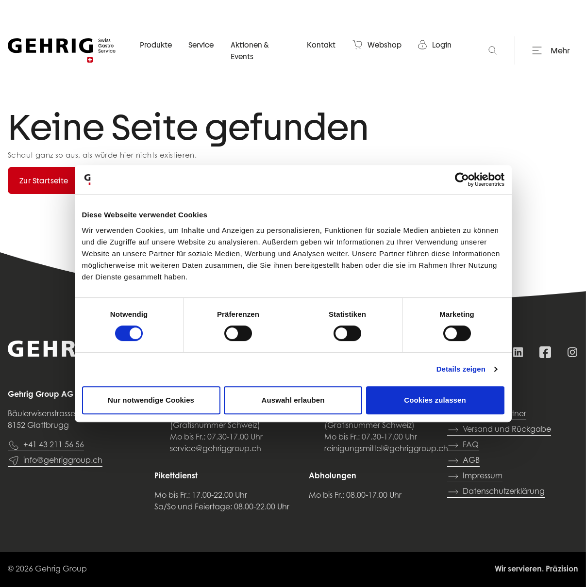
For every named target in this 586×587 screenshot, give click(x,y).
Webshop (377, 45)
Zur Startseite (43, 180)
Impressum (474, 476)
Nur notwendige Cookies (151, 400)
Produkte (156, 45)
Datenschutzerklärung (496, 492)
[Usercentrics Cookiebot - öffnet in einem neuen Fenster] (461, 179)
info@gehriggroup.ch (55, 461)
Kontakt (321, 45)
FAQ (463, 445)
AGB (463, 461)
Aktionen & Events (250, 51)
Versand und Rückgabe (499, 430)
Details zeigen (461, 369)
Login (434, 45)
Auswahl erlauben (293, 400)
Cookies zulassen (435, 400)
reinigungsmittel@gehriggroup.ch (386, 449)
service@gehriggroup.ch (215, 449)
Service (201, 45)
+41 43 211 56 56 (46, 445)
